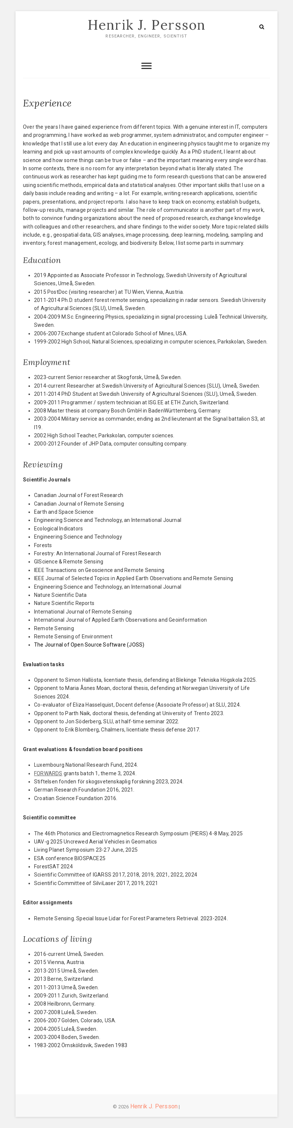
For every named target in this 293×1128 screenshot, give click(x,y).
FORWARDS (48, 773)
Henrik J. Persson (147, 25)
